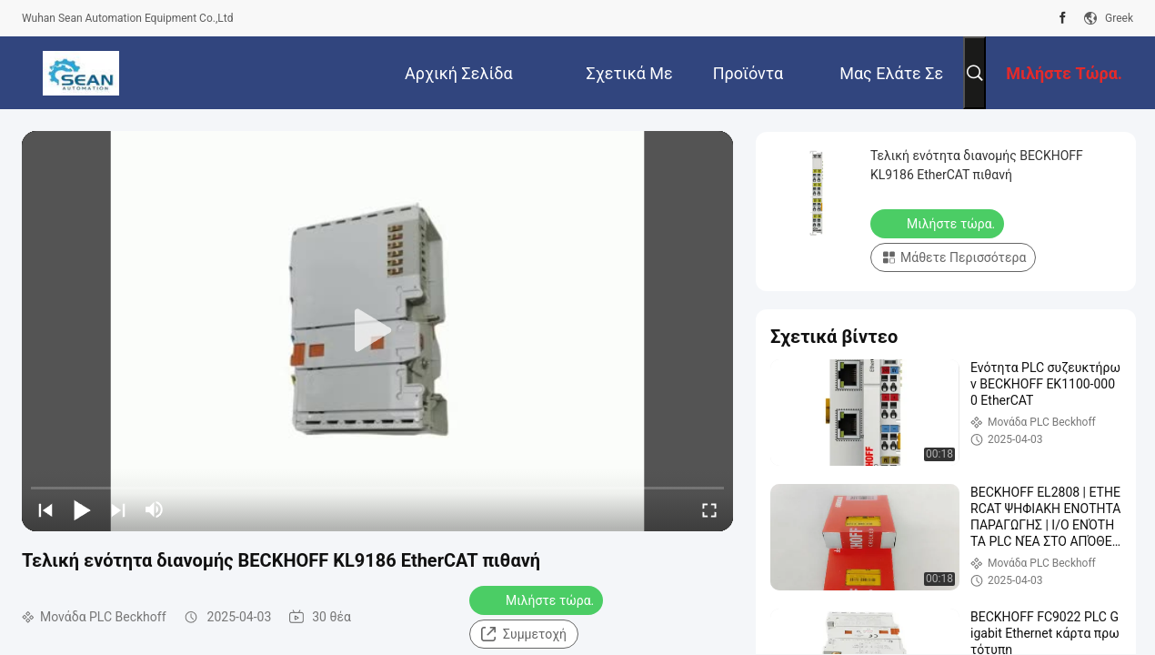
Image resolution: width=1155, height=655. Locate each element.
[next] (118, 509)
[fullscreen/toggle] (709, 509)
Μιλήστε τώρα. (538, 599)
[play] (377, 331)
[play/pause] (82, 509)
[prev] (45, 509)
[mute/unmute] (154, 509)
